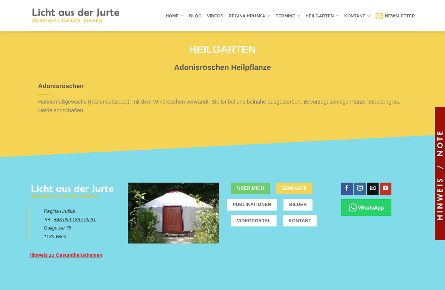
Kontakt (357, 15)
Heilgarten (322, 15)
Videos (215, 16)
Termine (288, 15)
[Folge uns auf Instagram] (360, 189)
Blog (195, 16)
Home (175, 15)
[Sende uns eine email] (373, 189)
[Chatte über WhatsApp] (366, 207)
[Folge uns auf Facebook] (347, 189)
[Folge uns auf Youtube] (385, 189)
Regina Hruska (249, 15)
